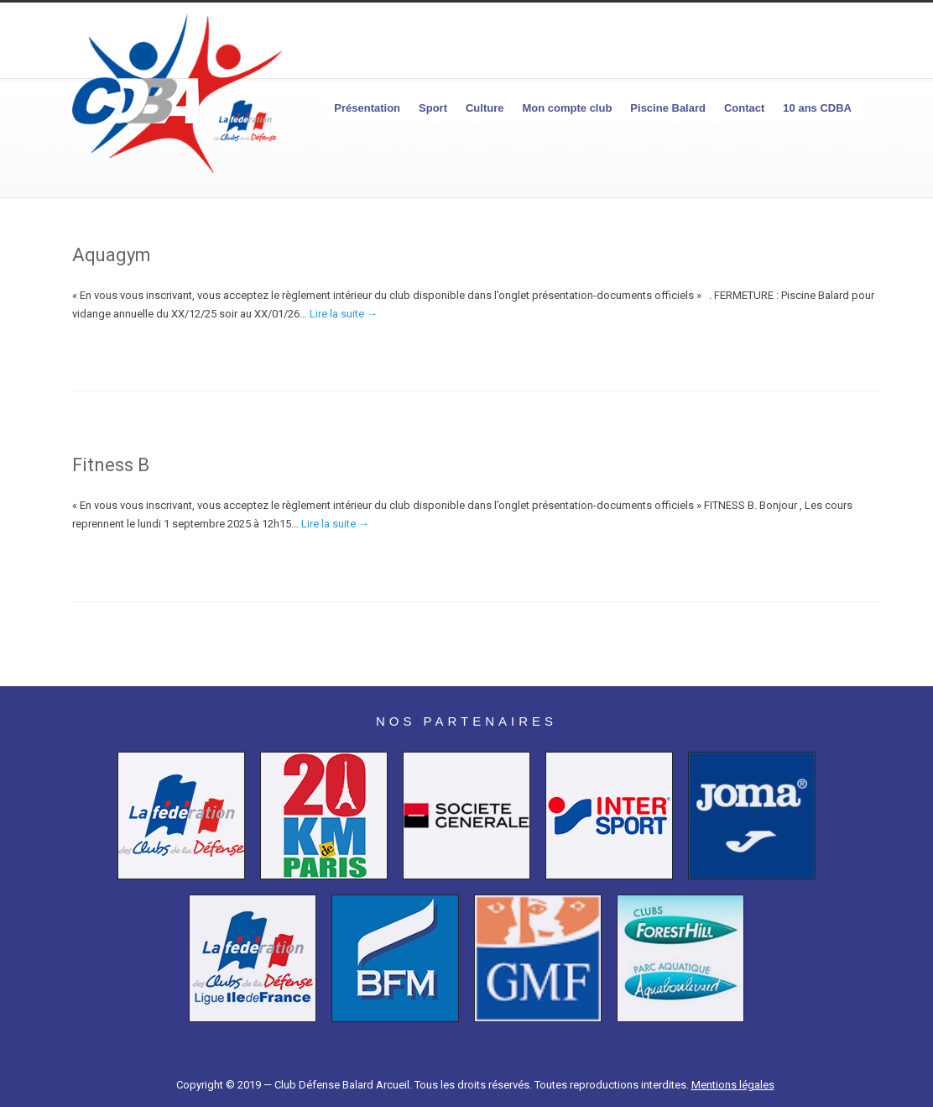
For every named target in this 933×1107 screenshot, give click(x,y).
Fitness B (110, 464)
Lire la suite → (344, 313)
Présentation (367, 108)
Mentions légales (732, 1084)
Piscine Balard (668, 108)
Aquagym (111, 254)
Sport (433, 108)
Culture (485, 108)
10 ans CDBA (817, 108)
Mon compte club (567, 108)
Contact (744, 108)
